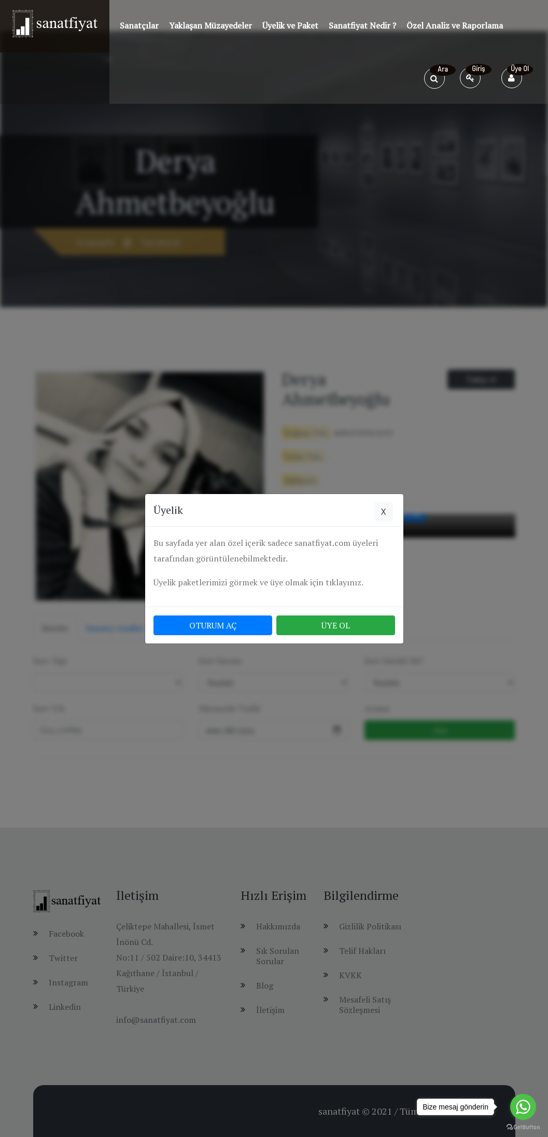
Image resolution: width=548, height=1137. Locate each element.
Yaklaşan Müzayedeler (210, 25)
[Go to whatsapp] (523, 1107)
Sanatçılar (139, 25)
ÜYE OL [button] (335, 625)
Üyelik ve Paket (290, 25)
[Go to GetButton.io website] (523, 1127)
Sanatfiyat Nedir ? (362, 25)
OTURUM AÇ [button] (212, 625)
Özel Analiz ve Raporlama (454, 25)
